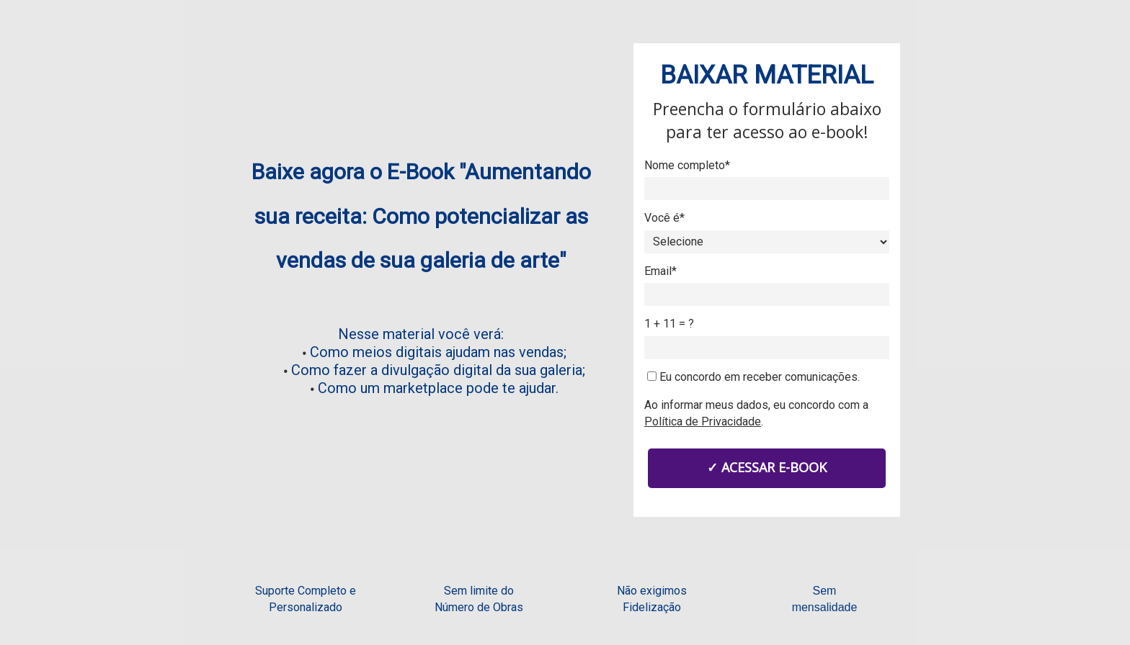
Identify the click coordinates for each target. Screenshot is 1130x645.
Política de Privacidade (702, 421)
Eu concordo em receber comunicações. (753, 377)
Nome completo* (687, 165)
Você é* (664, 218)
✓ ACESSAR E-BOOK (767, 467)
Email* (660, 271)
